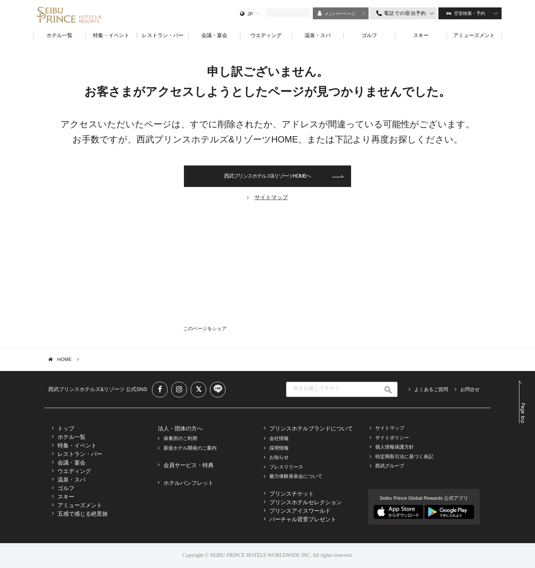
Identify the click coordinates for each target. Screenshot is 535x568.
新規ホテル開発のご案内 (190, 448)
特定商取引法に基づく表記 (404, 456)
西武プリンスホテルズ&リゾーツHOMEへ (267, 176)
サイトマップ (389, 428)
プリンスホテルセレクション (305, 502)
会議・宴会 (71, 462)
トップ (66, 428)
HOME (64, 359)
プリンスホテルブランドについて (311, 428)
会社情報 (279, 438)
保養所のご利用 (180, 438)
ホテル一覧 (71, 437)
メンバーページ (340, 13)
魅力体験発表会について (295, 476)
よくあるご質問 (431, 389)
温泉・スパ (71, 479)
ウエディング (74, 471)
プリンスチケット (291, 493)
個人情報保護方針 (394, 447)
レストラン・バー (80, 454)
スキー (66, 496)
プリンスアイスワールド (300, 511)
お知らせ (279, 457)
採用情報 (279, 448)
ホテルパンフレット (188, 483)
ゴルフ (66, 488)
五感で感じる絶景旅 (83, 513)
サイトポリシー (392, 437)
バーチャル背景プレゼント (302, 519)
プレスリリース (286, 467)
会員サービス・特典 (188, 465)
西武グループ (389, 466)
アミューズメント (80, 505)
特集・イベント (77, 445)
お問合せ (470, 389)
